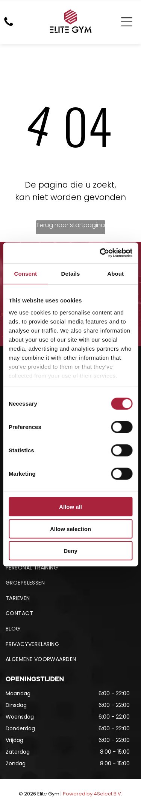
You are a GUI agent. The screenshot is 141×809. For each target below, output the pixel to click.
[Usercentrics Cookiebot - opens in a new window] (100, 253)
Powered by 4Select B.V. (92, 793)
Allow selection (70, 529)
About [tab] (115, 273)
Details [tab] (70, 273)
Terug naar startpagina (70, 225)
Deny (70, 551)
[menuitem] (70, 567)
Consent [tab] (25, 273)
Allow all (70, 507)
